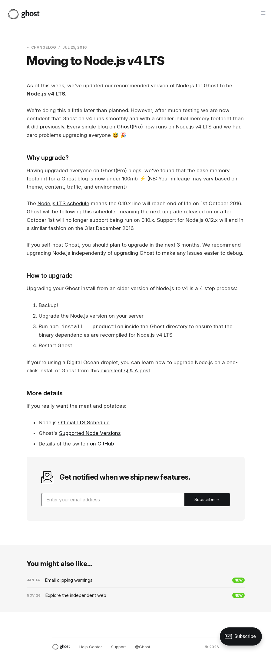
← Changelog (41, 47)
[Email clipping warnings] (136, 580)
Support (118, 646)
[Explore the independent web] (136, 595)
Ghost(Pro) (130, 127)
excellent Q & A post (125, 370)
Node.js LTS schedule (63, 203)
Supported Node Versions (90, 433)
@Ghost (142, 646)
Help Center (90, 646)
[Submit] (207, 499)
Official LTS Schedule (84, 422)
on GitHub (102, 444)
